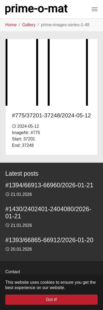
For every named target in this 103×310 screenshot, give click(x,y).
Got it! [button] (51, 299)
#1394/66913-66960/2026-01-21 (49, 185)
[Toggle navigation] (95, 9)
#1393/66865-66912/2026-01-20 (49, 240)
